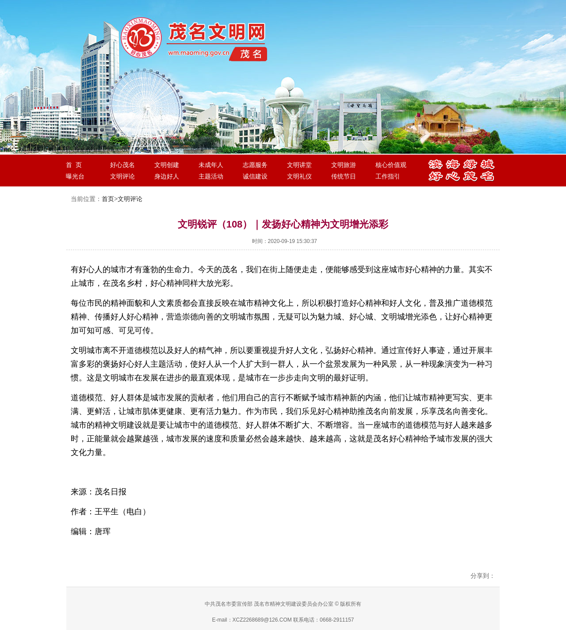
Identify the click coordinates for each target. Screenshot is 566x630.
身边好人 (166, 176)
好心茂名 (122, 164)
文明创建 (166, 164)
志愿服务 (255, 164)
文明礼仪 (299, 176)
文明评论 (122, 176)
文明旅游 (343, 164)
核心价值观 (390, 164)
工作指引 (387, 176)
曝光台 (75, 176)
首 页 (74, 164)
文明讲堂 (299, 164)
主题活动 (211, 176)
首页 (108, 198)
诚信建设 (255, 176)
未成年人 (211, 164)
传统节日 (343, 176)
